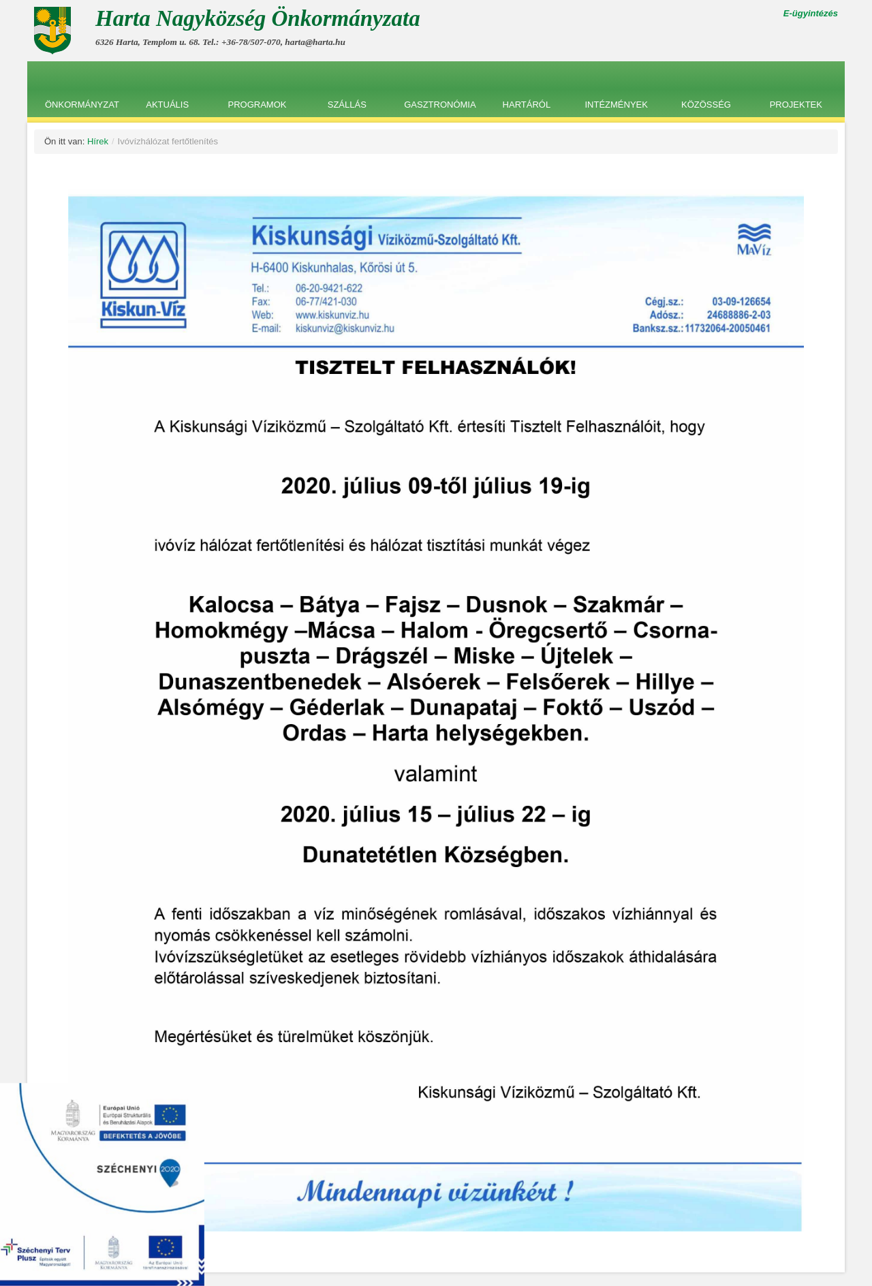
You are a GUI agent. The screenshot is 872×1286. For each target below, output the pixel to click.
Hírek (97, 141)
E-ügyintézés (810, 13)
